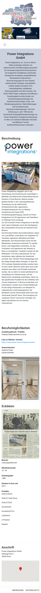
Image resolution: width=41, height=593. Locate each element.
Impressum (17, 590)
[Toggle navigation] (5, 45)
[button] (4, 33)
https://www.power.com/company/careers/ (18, 342)
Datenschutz (32, 590)
